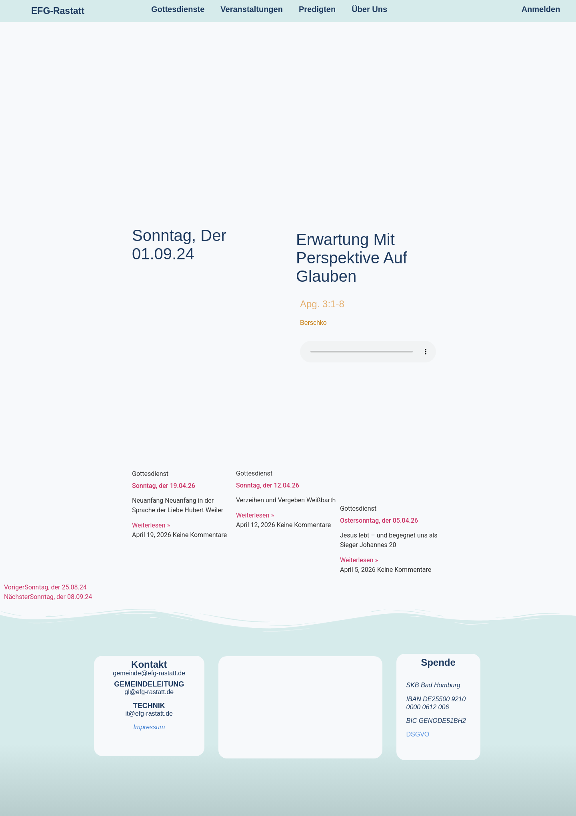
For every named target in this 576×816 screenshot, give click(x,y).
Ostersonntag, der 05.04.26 (379, 520)
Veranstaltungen (251, 9)
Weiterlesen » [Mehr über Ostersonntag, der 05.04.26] (359, 560)
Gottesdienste (177, 9)
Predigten (317, 9)
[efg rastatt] (300, 702)
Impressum (149, 727)
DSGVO (418, 734)
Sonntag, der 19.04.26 (163, 486)
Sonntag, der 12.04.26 (267, 485)
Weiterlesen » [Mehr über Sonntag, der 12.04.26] (255, 515)
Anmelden (541, 9)
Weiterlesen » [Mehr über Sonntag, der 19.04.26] (151, 525)
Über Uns (369, 9)
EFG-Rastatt (57, 11)
